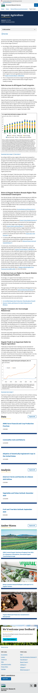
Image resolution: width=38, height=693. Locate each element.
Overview (5, 34)
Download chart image (6, 154)
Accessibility (4, 654)
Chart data (16, 154)
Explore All (32, 416)
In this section (6, 29)
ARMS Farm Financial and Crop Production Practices (18, 425)
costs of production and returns (25, 289)
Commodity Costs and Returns (14, 440)
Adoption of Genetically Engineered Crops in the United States (19, 455)
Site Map (3, 669)
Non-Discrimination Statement (28, 657)
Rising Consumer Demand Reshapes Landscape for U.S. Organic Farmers (18, 585)
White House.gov (24, 670)
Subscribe (5, 678)
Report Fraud (23, 662)
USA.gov (22, 667)
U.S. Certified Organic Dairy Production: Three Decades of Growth (19, 301)
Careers (3, 657)
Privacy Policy (4, 667)
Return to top (4, 647)
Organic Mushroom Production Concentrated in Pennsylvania (16, 615)
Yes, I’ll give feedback (10, 639)
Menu (36, 5)
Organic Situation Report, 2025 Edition (14, 75)
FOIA (21, 654)
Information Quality (6, 664)
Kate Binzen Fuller (10, 22)
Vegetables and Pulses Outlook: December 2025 (18, 494)
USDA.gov (22, 664)
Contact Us (4, 659)
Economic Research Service (13, 5)
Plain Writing (23, 659)
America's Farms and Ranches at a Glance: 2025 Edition (18, 478)
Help (2, 662)
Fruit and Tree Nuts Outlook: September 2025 (17, 510)
